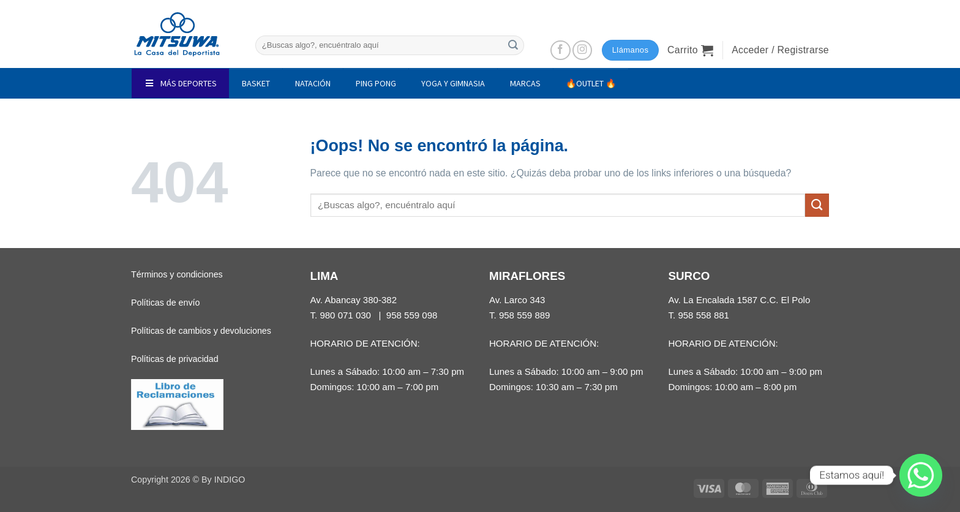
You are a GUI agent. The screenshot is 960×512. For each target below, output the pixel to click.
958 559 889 (524, 315)
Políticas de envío (165, 302)
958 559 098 (412, 315)
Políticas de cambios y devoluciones (201, 331)
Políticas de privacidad (175, 359)
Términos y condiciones (177, 274)
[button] (690, 50)
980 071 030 (345, 315)
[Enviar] (513, 45)
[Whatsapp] (920, 475)
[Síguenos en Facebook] (560, 50)
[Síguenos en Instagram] (582, 50)
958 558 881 (703, 315)
